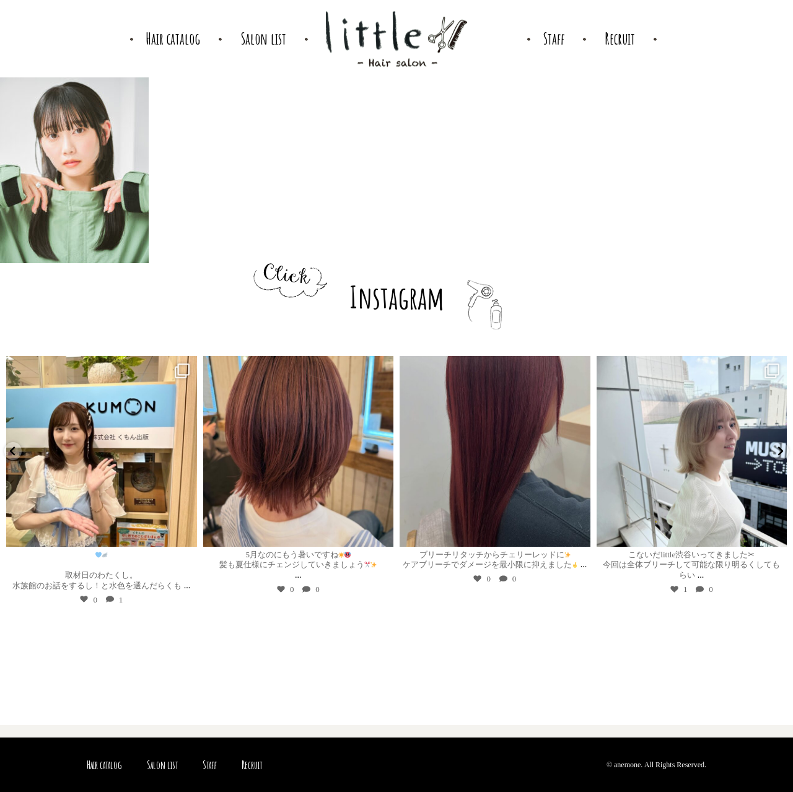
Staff (210, 765)
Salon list (162, 765)
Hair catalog (104, 765)
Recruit (252, 765)
